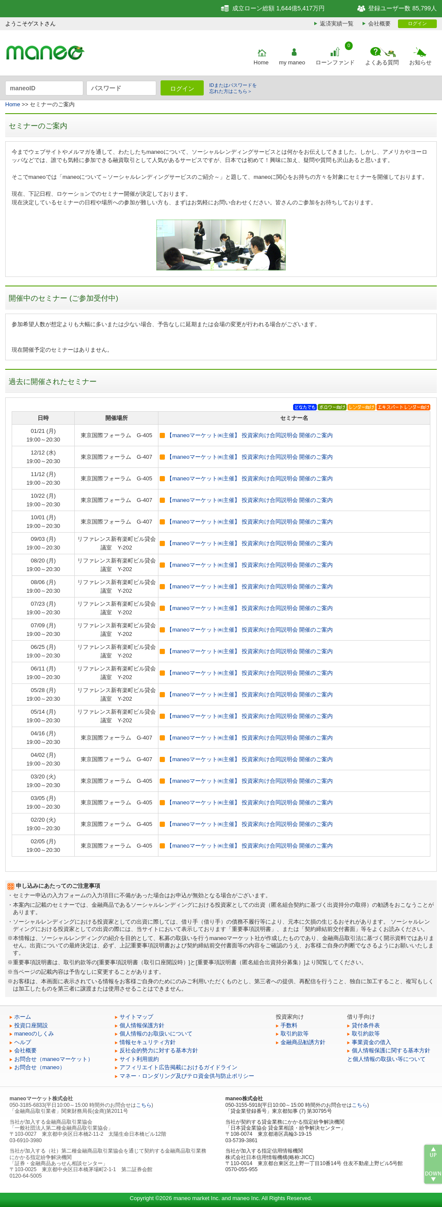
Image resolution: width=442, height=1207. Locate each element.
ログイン (417, 23)
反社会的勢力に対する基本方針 (159, 1050)
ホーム (22, 1016)
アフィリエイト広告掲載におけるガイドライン (178, 1067)
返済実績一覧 (337, 23)
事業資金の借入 (371, 1042)
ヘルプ (22, 1042)
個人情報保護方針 (142, 1025)
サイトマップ (136, 1016)
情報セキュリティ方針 (148, 1042)
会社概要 (379, 23)
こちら (144, 1105)
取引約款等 (295, 1033)
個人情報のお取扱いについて (156, 1033)
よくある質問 (382, 62)
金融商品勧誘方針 (303, 1042)
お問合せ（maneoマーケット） (53, 1059)
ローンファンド (335, 62)
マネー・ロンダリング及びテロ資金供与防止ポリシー (187, 1076)
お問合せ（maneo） (39, 1067)
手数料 (289, 1025)
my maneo (292, 62)
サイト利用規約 (139, 1059)
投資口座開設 (31, 1025)
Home (261, 62)
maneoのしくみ (34, 1033)
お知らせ (420, 62)
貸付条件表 (366, 1025)
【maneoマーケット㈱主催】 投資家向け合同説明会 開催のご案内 (250, 435)
